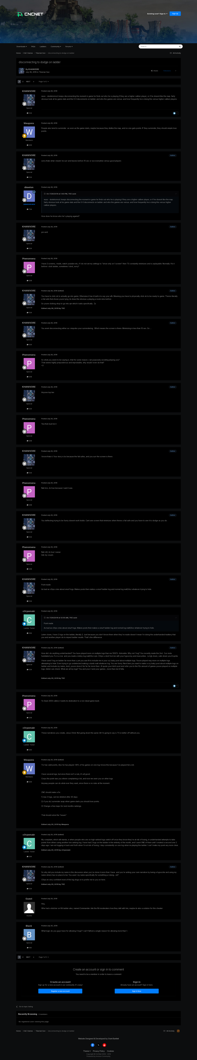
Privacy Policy (99, 1051)
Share (154, 71)
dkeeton (28, 187)
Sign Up (175, 14)
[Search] (151, 46)
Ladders (43, 46)
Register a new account (60, 991)
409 (29, 145)
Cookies (110, 1051)
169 (29, 948)
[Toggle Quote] (45, 194)
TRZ (70, 194)
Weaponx (29, 123)
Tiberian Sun (44, 72)
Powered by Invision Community (98, 1056)
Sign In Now (136, 991)
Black (29, 926)
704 (29, 209)
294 (29, 633)
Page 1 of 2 (44, 81)
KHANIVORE (33, 69)
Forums (68, 46)
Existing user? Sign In (157, 14)
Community (56, 46)
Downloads (22, 46)
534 (29, 113)
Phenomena (28, 258)
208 (29, 281)
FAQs (33, 46)
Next (28, 81)
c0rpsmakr (29, 611)
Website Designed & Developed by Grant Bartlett (98, 1039)
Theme (87, 1051)
